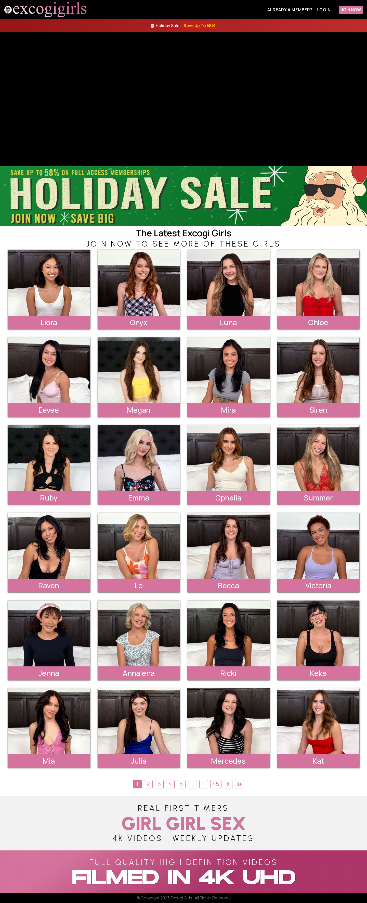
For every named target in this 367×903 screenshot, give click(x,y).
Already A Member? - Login (299, 10)
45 (216, 784)
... (192, 784)
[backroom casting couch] (183, 99)
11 (204, 784)
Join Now (351, 10)
